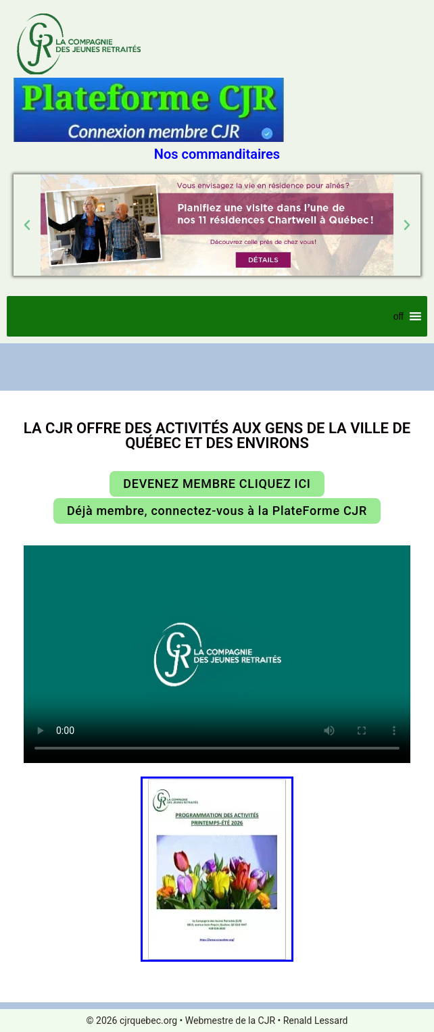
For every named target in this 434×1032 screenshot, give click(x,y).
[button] (27, 225)
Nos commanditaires (217, 154)
